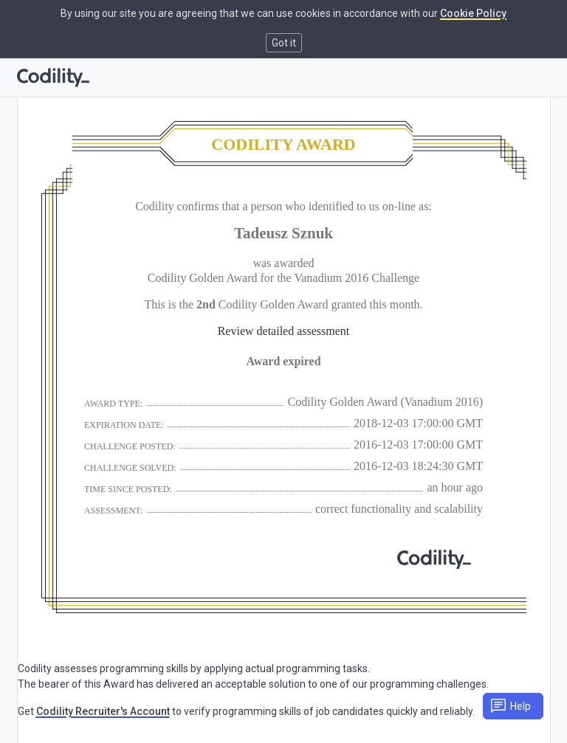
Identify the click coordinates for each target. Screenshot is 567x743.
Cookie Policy (473, 13)
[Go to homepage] (53, 77)
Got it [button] (284, 43)
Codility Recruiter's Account (103, 711)
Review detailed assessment (284, 331)
